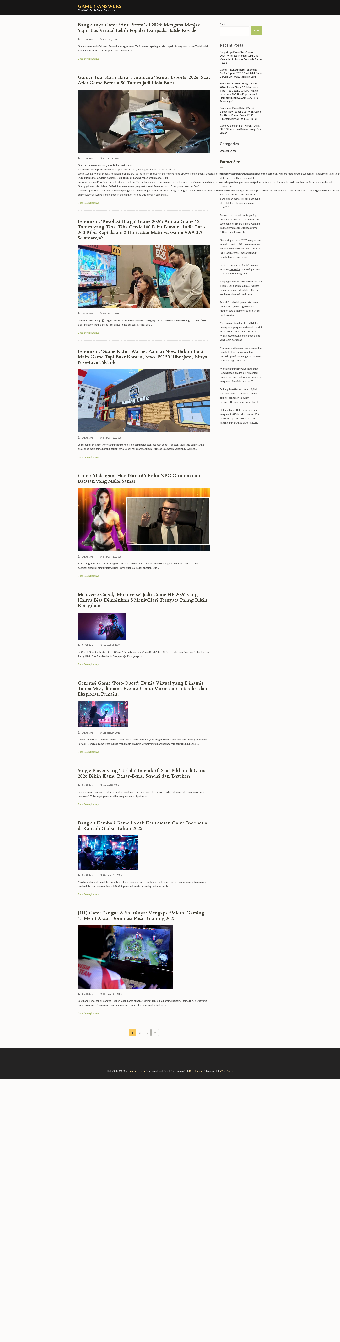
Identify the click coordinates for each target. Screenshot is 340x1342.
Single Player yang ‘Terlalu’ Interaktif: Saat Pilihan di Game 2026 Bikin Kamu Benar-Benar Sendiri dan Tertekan (142, 773)
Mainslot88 (226, 335)
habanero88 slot (245, 310)
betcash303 (241, 360)
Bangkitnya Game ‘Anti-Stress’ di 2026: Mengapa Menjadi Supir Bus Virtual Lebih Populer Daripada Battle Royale (140, 28)
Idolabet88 (246, 289)
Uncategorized (228, 150)
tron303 (224, 207)
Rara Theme (196, 1070)
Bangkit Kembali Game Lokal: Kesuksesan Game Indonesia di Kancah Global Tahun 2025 (142, 826)
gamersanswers (99, 6)
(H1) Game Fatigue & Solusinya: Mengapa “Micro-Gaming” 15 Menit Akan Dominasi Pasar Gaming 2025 (142, 916)
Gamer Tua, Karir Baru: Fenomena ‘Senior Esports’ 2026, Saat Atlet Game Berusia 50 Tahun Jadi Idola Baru (144, 80)
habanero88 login (229, 401)
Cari (222, 24)
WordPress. (226, 1070)
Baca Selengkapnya (88, 58)
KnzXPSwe (87, 39)
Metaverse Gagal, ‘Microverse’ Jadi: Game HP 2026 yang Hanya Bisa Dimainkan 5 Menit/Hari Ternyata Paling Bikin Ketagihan (142, 600)
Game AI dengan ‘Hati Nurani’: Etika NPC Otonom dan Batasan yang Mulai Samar (139, 478)
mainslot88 (247, 381)
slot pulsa (235, 269)
